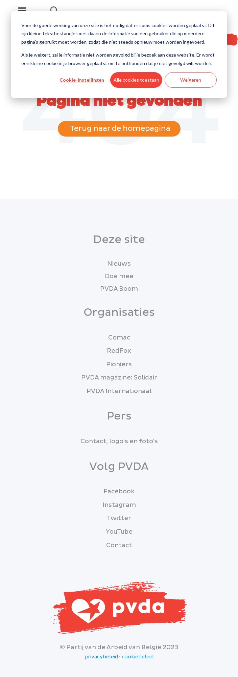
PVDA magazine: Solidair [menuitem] (119, 378)
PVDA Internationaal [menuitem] (119, 391)
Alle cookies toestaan (136, 80)
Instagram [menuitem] (119, 505)
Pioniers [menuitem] (119, 364)
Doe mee (119, 276)
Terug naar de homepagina (119, 128)
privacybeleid (101, 657)
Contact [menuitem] (119, 545)
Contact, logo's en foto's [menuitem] (119, 441)
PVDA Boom (119, 289)
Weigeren (190, 80)
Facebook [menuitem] (119, 491)
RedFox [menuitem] (119, 351)
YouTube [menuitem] (119, 532)
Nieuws (119, 264)
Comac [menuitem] (119, 338)
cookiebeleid (137, 657)
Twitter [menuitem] (119, 518)
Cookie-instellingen (82, 80)
